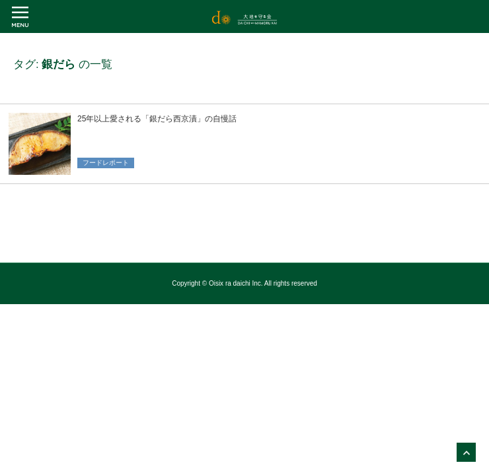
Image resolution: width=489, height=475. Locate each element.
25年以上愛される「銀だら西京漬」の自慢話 (157, 118)
